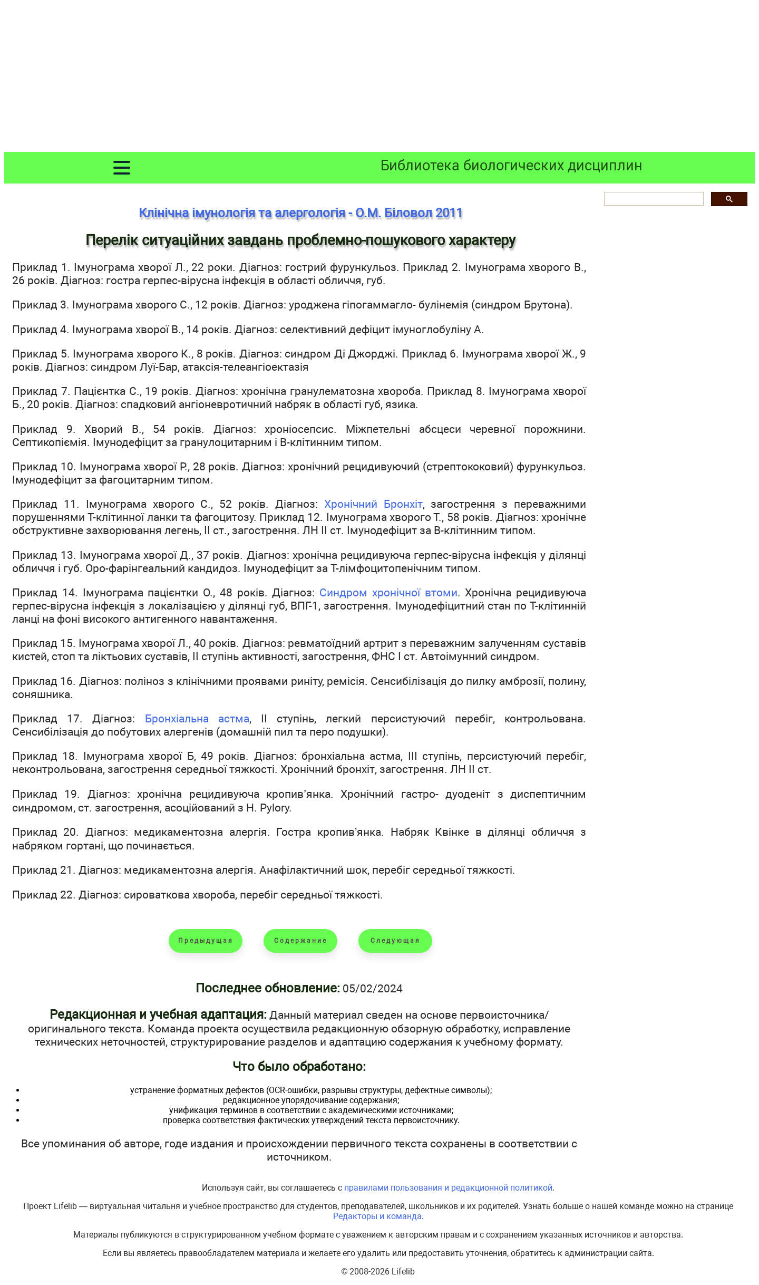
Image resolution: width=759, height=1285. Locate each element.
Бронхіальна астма (197, 718)
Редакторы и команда (377, 1216)
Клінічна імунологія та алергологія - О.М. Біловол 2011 (301, 213)
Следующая (396, 940)
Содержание (300, 940)
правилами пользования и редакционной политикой (448, 1188)
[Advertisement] (379, 78)
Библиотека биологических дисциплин (512, 165)
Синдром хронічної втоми (388, 592)
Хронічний (354, 503)
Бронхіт (403, 503)
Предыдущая (205, 940)
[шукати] (652, 199)
